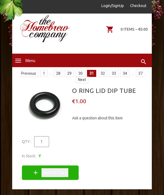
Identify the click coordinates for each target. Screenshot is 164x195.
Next (82, 79)
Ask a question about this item (97, 118)
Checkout (138, 6)
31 (91, 73)
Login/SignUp (112, 6)
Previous (28, 73)
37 (140, 73)
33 (114, 73)
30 (80, 73)
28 (58, 73)
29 (69, 73)
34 (125, 73)
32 (103, 73)
